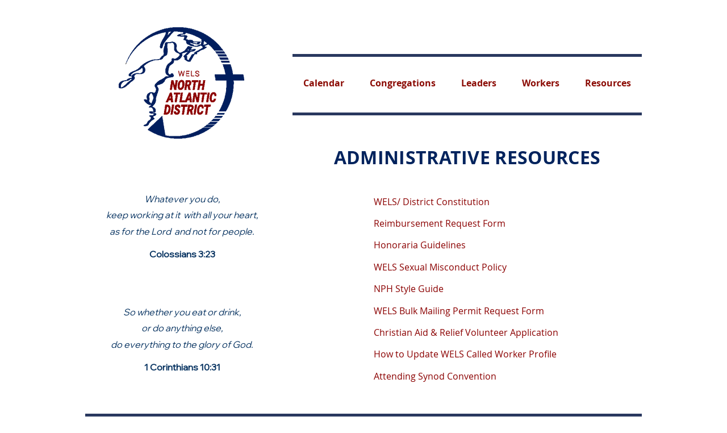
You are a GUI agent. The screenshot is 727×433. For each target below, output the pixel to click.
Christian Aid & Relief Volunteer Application (466, 332)
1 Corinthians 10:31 (182, 367)
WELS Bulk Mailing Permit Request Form (459, 311)
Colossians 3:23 (182, 254)
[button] (608, 82)
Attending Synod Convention (435, 376)
